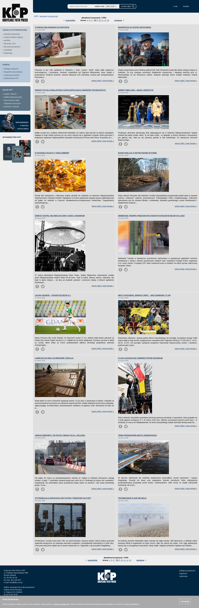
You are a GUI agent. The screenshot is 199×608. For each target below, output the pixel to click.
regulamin (183, 573)
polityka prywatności (187, 571)
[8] (95, 20)
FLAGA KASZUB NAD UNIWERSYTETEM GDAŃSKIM (140, 358)
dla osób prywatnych (12, 47)
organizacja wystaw (11, 75)
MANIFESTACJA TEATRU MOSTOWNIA (134, 27)
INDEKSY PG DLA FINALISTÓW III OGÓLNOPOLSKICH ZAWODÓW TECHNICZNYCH (70, 90)
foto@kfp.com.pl (16, 582)
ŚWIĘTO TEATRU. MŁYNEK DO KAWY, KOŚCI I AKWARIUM (60, 216)
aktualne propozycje (12, 34)
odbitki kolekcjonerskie (13, 97)
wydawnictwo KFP (11, 78)
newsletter (8, 50)
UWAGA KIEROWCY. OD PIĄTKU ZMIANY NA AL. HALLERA (60, 435)
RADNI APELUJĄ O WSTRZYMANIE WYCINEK (137, 153)
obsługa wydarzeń (11, 69)
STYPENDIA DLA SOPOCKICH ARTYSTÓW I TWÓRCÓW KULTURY (63, 498)
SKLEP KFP (7, 90)
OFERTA (6, 65)
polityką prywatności (61, 604)
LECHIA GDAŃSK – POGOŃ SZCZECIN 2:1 (53, 295)
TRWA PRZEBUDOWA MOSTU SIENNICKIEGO (137, 435)
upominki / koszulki (11, 107)
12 (105, 20)
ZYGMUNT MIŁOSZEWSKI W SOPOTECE (52, 27)
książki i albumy (10, 94)
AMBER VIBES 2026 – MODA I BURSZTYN (135, 90)
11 (103, 20)
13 (108, 20)
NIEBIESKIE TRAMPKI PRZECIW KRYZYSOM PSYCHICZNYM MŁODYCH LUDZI (151, 216)
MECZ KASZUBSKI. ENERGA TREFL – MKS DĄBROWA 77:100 (144, 295)
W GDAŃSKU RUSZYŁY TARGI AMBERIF (52, 153)
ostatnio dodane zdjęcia (13, 37)
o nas (175, 6)
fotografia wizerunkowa (13, 72)
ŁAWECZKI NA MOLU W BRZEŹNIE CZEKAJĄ (54, 358)
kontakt (186, 6)
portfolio (7, 40)
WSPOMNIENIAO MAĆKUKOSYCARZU (22, 125)
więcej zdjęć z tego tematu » (103, 81)
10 (100, 20)
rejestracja (8, 53)
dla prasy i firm (10, 44)
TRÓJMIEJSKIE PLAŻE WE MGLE (132, 498)
